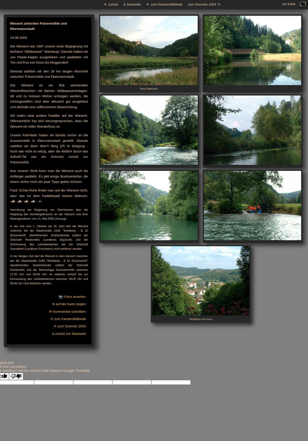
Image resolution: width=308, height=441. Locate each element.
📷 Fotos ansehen (72, 297)
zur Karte (289, 5)
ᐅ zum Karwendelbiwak (68, 319)
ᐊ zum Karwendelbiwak (164, 4)
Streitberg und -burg (201, 283)
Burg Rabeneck (149, 53)
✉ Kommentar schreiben (67, 311)
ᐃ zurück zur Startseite (69, 334)
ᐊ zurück (111, 4)
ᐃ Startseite (132, 4)
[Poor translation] (16, 376)
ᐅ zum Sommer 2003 (70, 326)
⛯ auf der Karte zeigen (69, 304)
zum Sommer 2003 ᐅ (204, 4)
